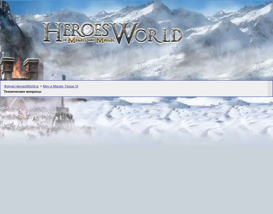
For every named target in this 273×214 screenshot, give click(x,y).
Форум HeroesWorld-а (21, 86)
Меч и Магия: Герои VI (60, 86)
